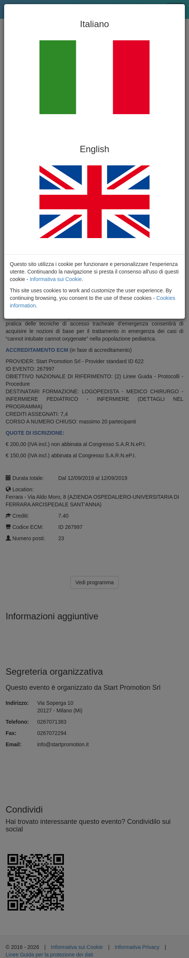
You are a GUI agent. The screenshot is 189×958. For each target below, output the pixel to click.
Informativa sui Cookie (56, 279)
